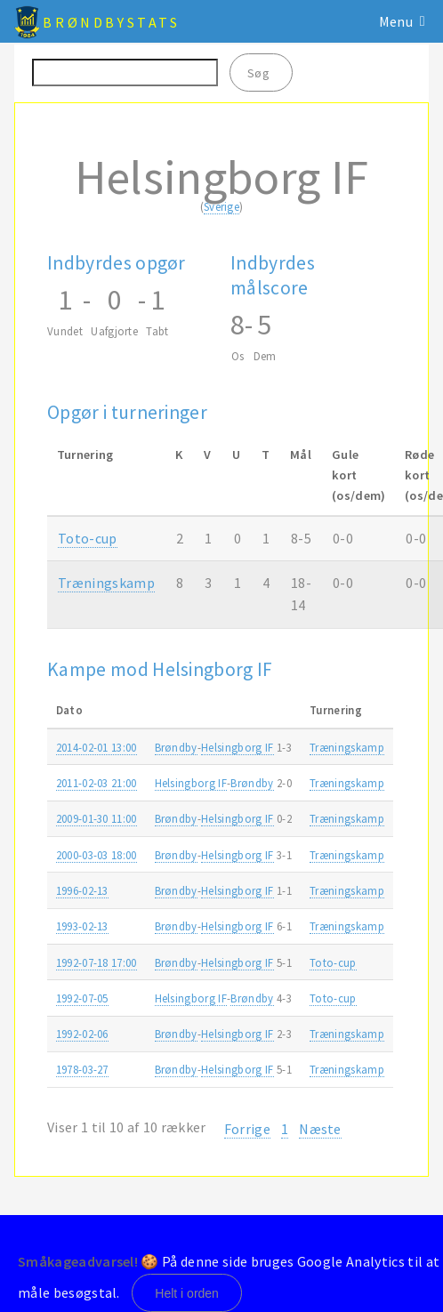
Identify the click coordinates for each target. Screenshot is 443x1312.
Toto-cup (87, 538)
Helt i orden (187, 1293)
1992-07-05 (82, 998)
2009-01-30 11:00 (96, 818)
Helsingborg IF (237, 747)
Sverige (221, 206)
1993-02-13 (82, 926)
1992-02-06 (82, 1033)
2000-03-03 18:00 (96, 855)
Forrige (247, 1129)
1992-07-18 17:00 (96, 962)
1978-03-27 (82, 1069)
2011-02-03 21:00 (96, 783)
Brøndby (176, 747)
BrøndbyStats (111, 22)
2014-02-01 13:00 (96, 747)
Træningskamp (106, 583)
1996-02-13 (82, 890)
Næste (320, 1129)
